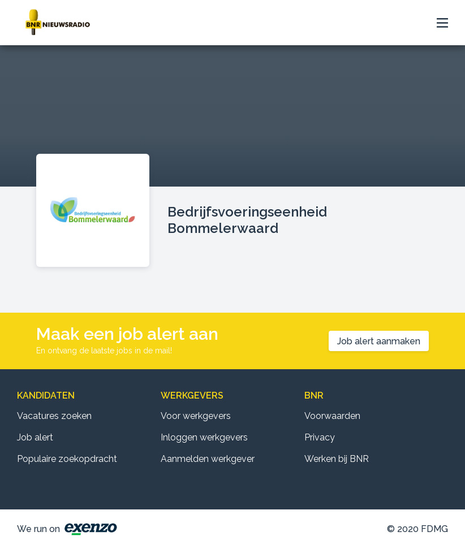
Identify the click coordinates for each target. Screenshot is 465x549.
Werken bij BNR (336, 458)
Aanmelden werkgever (208, 458)
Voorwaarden (332, 415)
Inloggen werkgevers (204, 437)
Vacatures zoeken (54, 415)
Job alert (35, 437)
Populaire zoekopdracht (67, 458)
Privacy (319, 437)
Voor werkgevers (196, 415)
